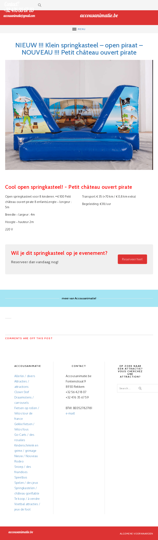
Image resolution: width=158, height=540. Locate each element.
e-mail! (70, 413)
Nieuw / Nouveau (26, 456)
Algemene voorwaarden (136, 533)
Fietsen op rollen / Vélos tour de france (26, 413)
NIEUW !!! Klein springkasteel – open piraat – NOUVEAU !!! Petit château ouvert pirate (79, 48)
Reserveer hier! (132, 259)
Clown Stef (21, 392)
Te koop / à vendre (27, 498)
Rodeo (19, 461)
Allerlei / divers (24, 376)
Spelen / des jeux (26, 482)
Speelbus (20, 477)
